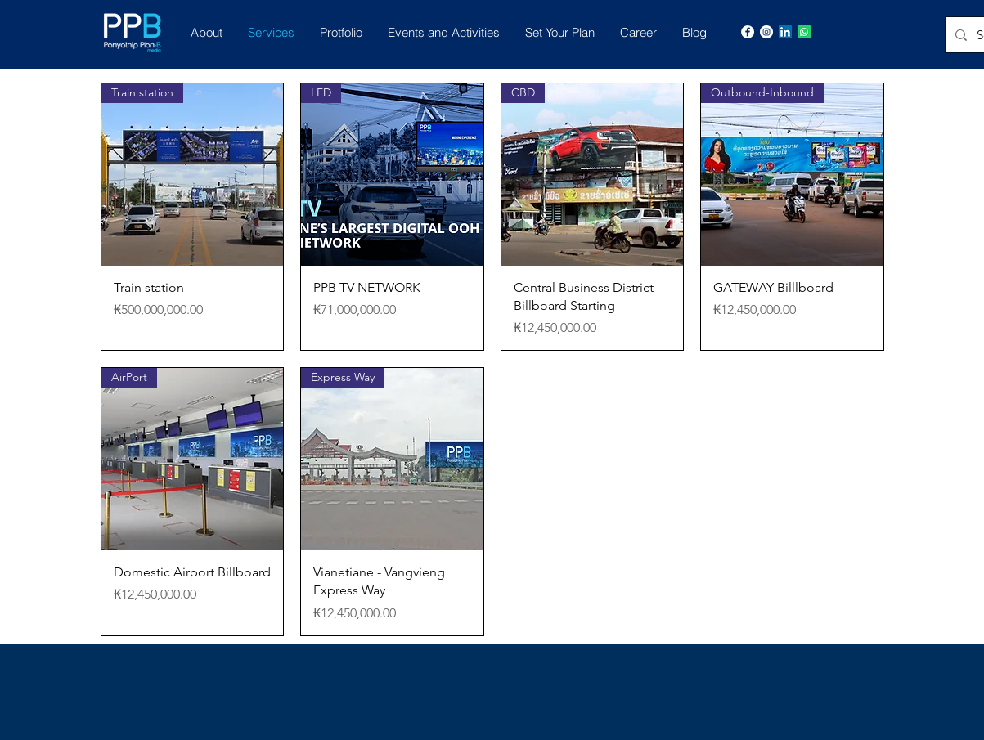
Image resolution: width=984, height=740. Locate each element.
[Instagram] (766, 31)
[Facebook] (747, 31)
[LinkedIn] (785, 31)
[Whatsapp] (804, 31)
